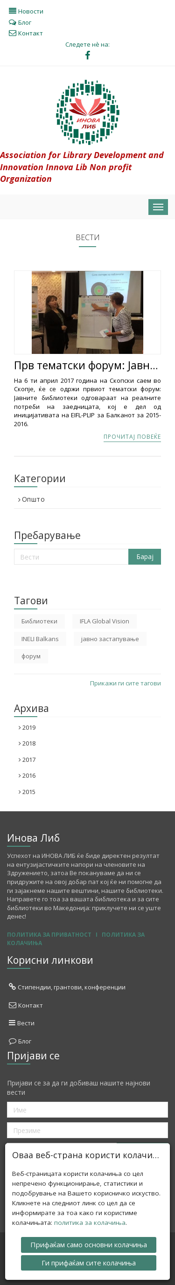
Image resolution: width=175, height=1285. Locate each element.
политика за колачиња (90, 1222)
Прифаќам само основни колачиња (88, 1244)
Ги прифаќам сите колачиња (89, 1261)
